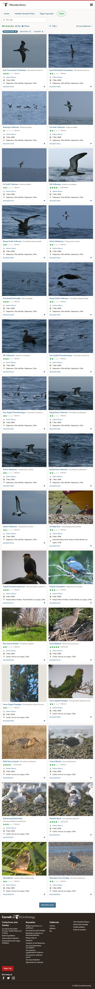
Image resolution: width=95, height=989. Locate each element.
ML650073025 (8, 372)
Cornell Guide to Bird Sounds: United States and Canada (11, 931)
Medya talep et (31, 938)
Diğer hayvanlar (47, 14)
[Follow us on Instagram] (13, 978)
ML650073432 (54, 144)
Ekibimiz (52, 928)
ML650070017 (54, 835)
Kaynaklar (30, 922)
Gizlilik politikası (79, 927)
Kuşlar (7, 14)
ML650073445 (8, 87)
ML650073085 (8, 258)
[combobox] (26, 19)
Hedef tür (29, 940)
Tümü (61, 14)
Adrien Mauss (11, 77)
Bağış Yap (8, 968)
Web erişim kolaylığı (80, 924)
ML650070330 (54, 603)
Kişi (50, 931)
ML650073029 (54, 315)
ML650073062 (54, 258)
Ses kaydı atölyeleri (33, 960)
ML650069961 (54, 894)
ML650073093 (54, 201)
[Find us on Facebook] (3, 978)
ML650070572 (8, 603)
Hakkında (54, 922)
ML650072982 (54, 429)
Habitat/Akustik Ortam (25, 14)
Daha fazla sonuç (47, 905)
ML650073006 (54, 372)
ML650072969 (8, 486)
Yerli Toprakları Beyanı (81, 922)
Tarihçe (52, 926)
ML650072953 (8, 543)
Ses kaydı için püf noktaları (35, 930)
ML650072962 (54, 486)
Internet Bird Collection (10, 938)
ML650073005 (8, 429)
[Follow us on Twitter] (8, 978)
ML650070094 (8, 721)
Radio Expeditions (8, 936)
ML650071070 (54, 546)
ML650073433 (8, 201)
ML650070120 (54, 660)
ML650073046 (8, 315)
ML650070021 (8, 837)
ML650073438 (8, 144)
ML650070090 (54, 717)
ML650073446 (54, 87)
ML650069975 (8, 894)
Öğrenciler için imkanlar (34, 962)
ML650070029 (54, 778)
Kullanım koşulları (79, 930)
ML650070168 (8, 660)
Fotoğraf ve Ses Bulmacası (35, 943)
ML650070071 (8, 778)
